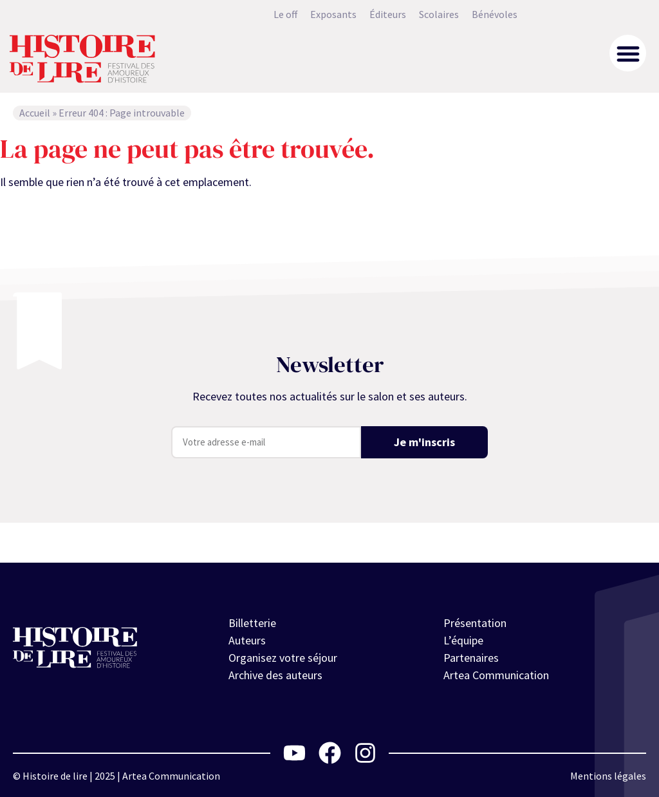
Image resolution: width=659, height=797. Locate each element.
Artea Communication (496, 675)
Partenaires (471, 657)
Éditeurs (387, 14)
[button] (627, 53)
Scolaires (439, 14)
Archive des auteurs (275, 675)
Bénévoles (494, 14)
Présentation (474, 622)
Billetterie (252, 622)
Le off (285, 14)
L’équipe (463, 640)
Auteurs (247, 640)
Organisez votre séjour (282, 657)
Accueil (34, 112)
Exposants (333, 14)
